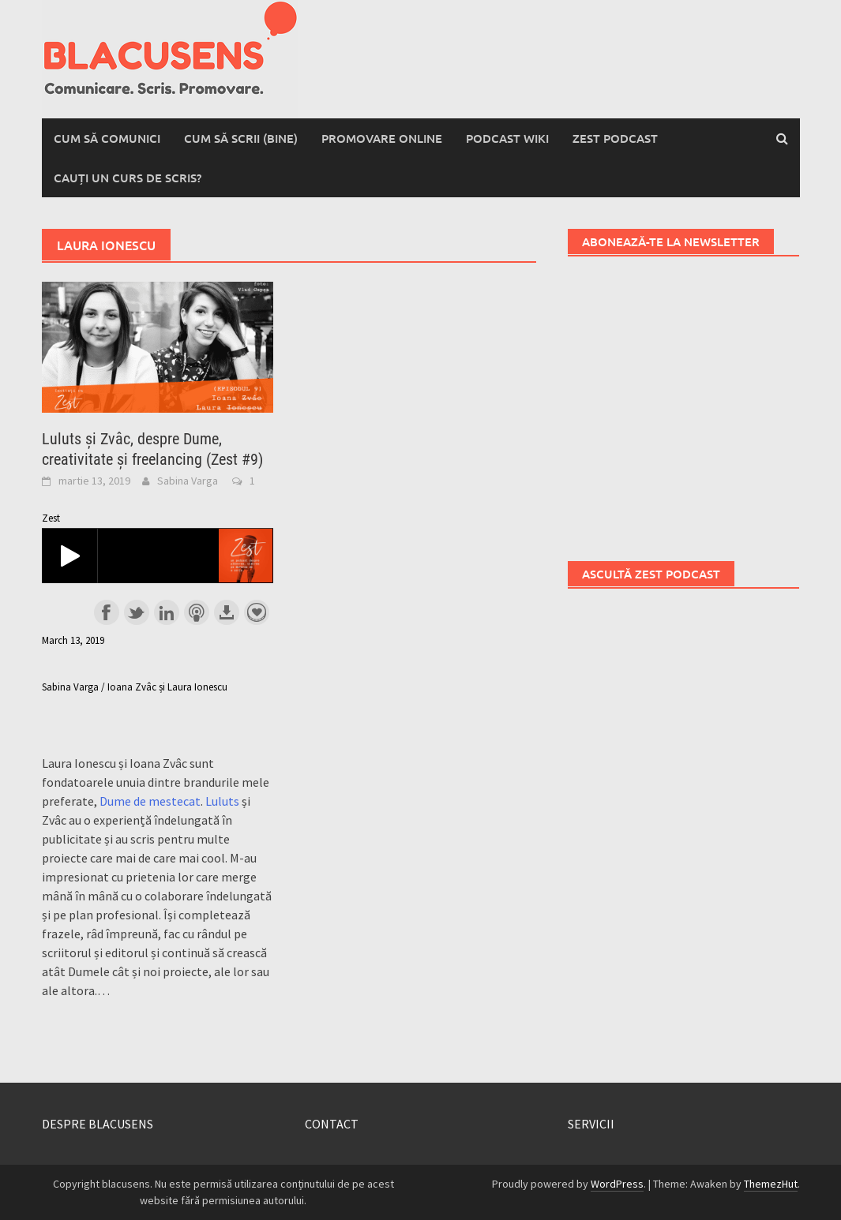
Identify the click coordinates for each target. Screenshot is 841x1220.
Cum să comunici (107, 138)
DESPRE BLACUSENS (97, 1124)
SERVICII (591, 1124)
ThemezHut (771, 1184)
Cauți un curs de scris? (127, 177)
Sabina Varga (187, 480)
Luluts (222, 801)
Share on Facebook (106, 612)
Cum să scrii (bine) (241, 138)
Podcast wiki (507, 138)
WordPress (617, 1184)
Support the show (256, 612)
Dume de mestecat (150, 801)
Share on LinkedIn (166, 612)
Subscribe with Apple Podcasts (196, 612)
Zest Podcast (615, 138)
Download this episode (226, 612)
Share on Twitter (136, 612)
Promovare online (381, 138)
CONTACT (332, 1124)
